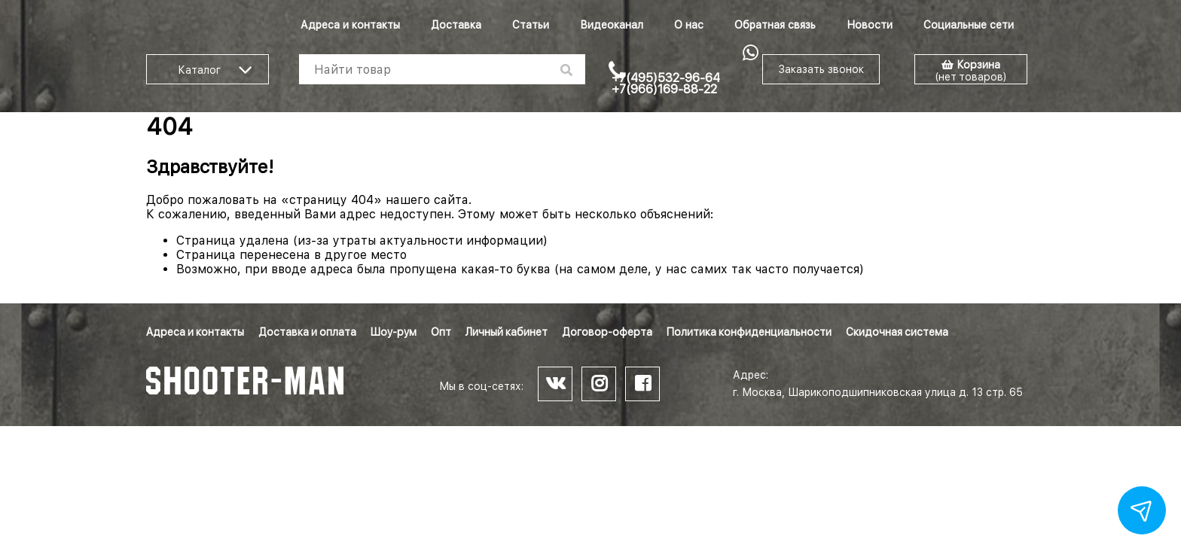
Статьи (530, 25)
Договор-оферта (607, 332)
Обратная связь (775, 25)
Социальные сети (968, 25)
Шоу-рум (394, 332)
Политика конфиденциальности (749, 332)
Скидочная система (897, 332)
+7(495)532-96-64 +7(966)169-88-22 (666, 83)
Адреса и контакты (350, 25)
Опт (441, 332)
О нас (688, 25)
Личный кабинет (506, 332)
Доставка (456, 25)
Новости (870, 25)
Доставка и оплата (307, 332)
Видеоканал (611, 25)
